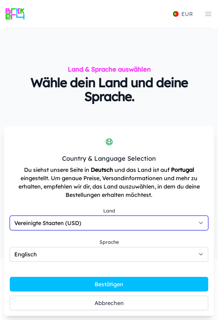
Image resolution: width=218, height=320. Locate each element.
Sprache (109, 242)
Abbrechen (109, 302)
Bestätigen (109, 284)
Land (109, 211)
